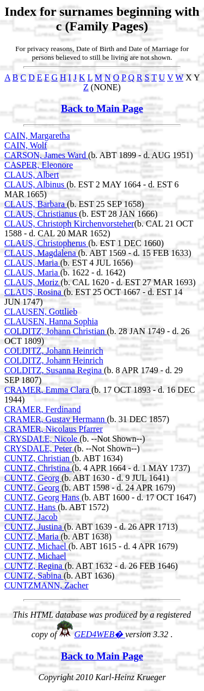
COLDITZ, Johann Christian (55, 331)
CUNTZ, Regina (34, 565)
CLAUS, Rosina (34, 292)
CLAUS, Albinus (35, 184)
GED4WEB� (99, 634)
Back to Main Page (102, 108)
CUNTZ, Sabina (34, 575)
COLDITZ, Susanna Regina (54, 370)
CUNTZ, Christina (38, 468)
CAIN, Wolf (25, 145)
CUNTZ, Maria (32, 536)
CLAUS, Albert (31, 174)
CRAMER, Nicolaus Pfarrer (53, 429)
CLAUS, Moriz (32, 282)
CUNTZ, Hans (31, 507)
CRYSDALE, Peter (39, 448)
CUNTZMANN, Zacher (46, 585)
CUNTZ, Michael (36, 546)
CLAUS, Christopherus (46, 243)
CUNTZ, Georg (32, 477)
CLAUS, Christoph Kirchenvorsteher (69, 223)
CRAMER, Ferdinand (42, 409)
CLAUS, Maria (32, 262)
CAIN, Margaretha (37, 135)
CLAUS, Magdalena (41, 252)
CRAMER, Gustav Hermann (55, 419)
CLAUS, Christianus (41, 213)
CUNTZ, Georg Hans (43, 497)
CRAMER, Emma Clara (47, 389)
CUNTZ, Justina (34, 526)
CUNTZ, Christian (38, 458)
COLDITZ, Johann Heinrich (53, 350)
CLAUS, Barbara (35, 204)
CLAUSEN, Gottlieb (40, 311)
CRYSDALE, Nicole (41, 438)
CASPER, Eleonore (38, 164)
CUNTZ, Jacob (31, 517)
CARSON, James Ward (46, 155)
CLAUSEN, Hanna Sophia (51, 321)
